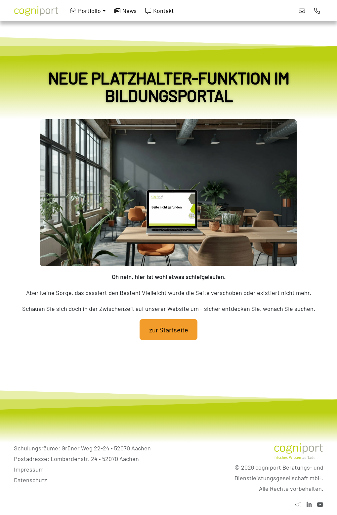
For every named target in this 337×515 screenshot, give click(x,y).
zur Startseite (168, 330)
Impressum (29, 469)
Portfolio (85, 10)
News (125, 10)
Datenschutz (30, 480)
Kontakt (159, 10)
